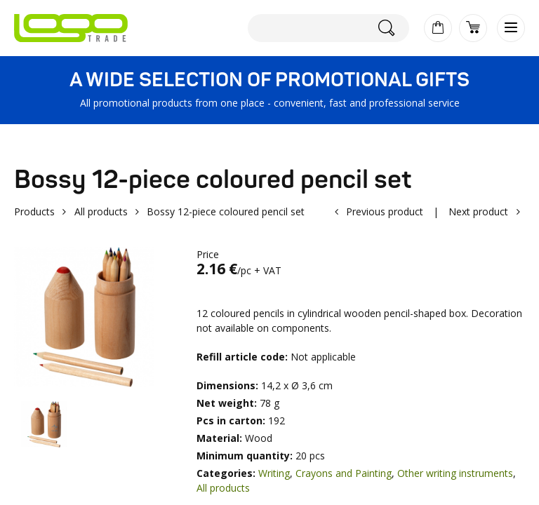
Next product (478, 211)
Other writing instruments (455, 473)
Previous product (384, 211)
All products (101, 211)
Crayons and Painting (343, 473)
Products (34, 211)
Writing (274, 473)
